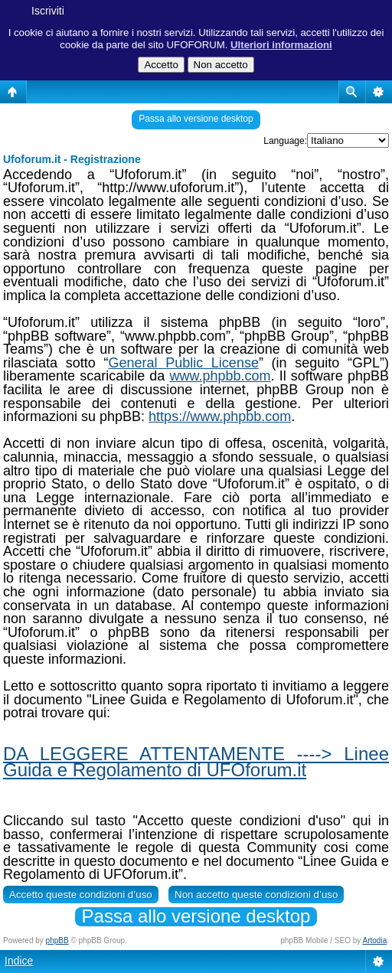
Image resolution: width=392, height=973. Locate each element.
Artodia (375, 940)
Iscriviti (47, 11)
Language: (285, 141)
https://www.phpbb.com (220, 416)
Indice (19, 961)
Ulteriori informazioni (281, 45)
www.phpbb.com (219, 376)
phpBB (57, 940)
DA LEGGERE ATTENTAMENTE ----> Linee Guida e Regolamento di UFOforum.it (196, 761)
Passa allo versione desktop (196, 118)
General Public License (183, 363)
